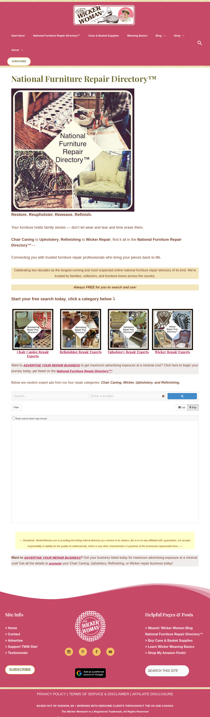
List (181, 393)
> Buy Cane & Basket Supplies (169, 626)
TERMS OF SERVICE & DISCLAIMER (98, 678)
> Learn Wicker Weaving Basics (169, 632)
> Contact (12, 619)
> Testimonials (16, 639)
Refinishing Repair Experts (81, 337)
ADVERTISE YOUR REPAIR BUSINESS (54, 542)
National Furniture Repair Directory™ (93, 356)
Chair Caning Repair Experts (33, 339)
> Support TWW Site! (21, 632)
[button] (145, 36)
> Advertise (14, 626)
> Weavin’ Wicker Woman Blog (169, 612)
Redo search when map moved (31, 403)
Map (192, 393)
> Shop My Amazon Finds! (165, 639)
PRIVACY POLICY (47, 678)
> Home (11, 612)
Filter (16, 393)
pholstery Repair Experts (129, 337)
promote (67, 548)
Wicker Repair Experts (172, 337)
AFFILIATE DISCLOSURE (156, 678)
